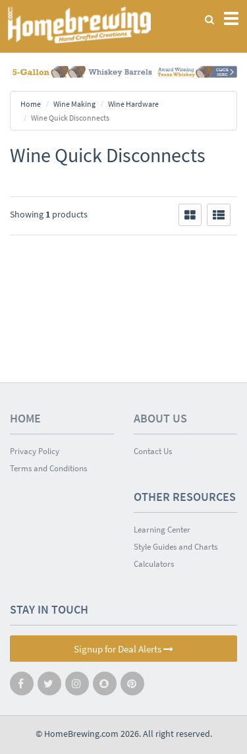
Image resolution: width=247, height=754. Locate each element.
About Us (160, 418)
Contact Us (153, 451)
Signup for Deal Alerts (123, 649)
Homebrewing (79, 24)
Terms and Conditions (48, 468)
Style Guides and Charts (175, 546)
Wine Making (74, 104)
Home (30, 104)
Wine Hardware (133, 104)
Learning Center (162, 529)
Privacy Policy (34, 451)
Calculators (154, 563)
